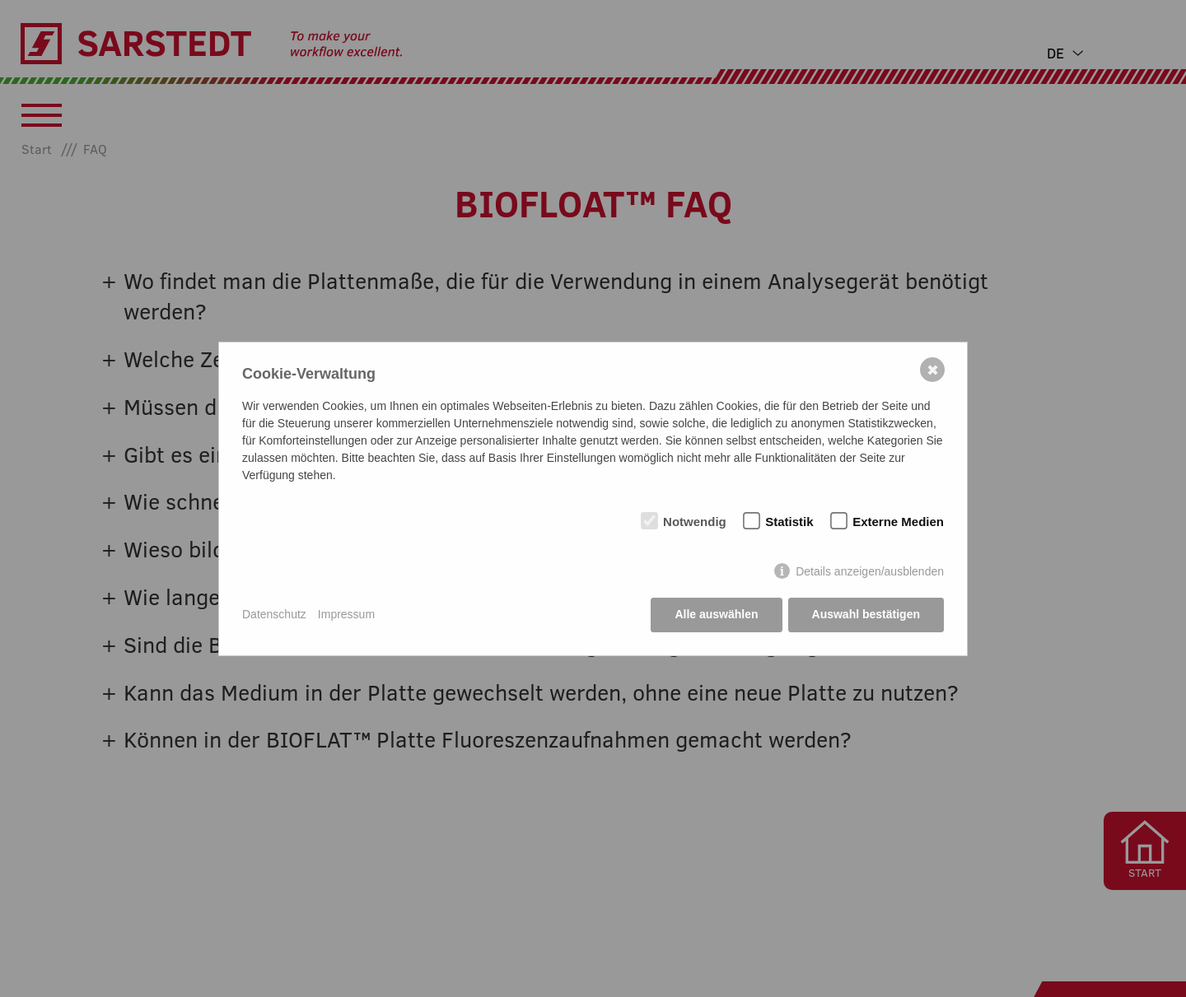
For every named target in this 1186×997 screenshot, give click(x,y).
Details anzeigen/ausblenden (870, 571)
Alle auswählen (716, 614)
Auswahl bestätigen (866, 614)
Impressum (346, 614)
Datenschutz (274, 614)
